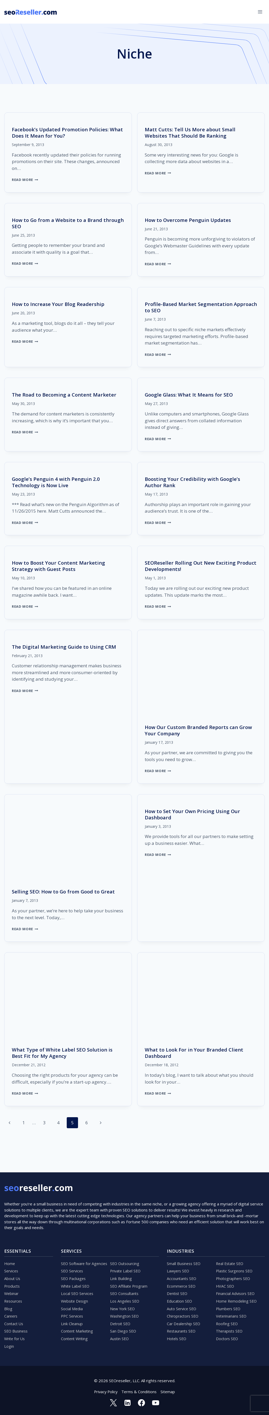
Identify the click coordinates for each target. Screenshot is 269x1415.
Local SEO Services (78, 1290)
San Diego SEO (123, 1330)
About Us (12, 1275)
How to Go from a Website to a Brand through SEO (59, 223)
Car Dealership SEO (184, 1322)
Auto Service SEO (182, 1306)
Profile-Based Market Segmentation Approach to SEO (190, 307)
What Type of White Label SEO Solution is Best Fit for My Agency (65, 1052)
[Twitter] (113, 1403)
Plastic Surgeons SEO (235, 1267)
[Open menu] (260, 12)
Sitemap (169, 1391)
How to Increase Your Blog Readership (60, 304)
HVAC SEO (225, 1283)
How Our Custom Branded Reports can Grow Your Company (194, 730)
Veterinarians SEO (232, 1314)
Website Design (75, 1298)
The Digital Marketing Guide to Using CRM (66, 646)
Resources (14, 1298)
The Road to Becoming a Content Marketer (67, 394)
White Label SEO (76, 1283)
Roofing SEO (227, 1322)
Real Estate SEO (231, 1259)
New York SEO (123, 1306)
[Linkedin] (127, 1403)
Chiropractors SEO (183, 1314)
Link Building (121, 1275)
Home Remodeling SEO (237, 1298)
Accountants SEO (182, 1275)
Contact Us (14, 1322)
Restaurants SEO (182, 1330)
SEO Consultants (125, 1290)
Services (11, 1267)
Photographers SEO (234, 1275)
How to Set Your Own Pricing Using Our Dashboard (195, 814)
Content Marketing (78, 1330)
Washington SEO (125, 1314)
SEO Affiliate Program (129, 1283)
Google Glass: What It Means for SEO (192, 394)
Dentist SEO (178, 1290)
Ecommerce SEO (182, 1283)
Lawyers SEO (179, 1267)
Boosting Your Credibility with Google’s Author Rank (195, 482)
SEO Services (73, 1267)
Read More (25, 179)
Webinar (11, 1290)
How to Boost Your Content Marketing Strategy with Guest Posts (61, 566)
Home (9, 1259)
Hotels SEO (177, 1338)
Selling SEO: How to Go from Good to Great (66, 891)
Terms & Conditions (140, 1391)
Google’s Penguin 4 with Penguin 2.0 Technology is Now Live (58, 482)
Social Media (72, 1306)
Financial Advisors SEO (236, 1290)
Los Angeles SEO (125, 1298)
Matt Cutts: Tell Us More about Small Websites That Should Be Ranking (192, 132)
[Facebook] (141, 1403)
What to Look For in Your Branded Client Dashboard (197, 1052)
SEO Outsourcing (125, 1259)
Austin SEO (120, 1338)
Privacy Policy (105, 1391)
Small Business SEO (184, 1259)
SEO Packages (74, 1275)
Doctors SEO (227, 1338)
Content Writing (75, 1338)
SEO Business (16, 1330)
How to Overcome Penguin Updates (190, 219)
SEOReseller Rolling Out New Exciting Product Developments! (192, 566)
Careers (11, 1314)
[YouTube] (156, 1403)
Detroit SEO (121, 1322)
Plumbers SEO (229, 1306)
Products (12, 1283)
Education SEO (180, 1298)
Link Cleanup (72, 1322)
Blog (8, 1306)
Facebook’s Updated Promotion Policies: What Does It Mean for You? (63, 132)
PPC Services (73, 1314)
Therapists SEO (230, 1330)
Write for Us (15, 1338)
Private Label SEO (126, 1267)
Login (9, 1346)
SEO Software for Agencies (85, 1259)
